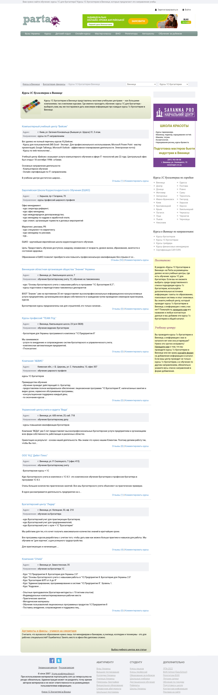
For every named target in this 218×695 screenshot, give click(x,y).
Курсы (48, 33)
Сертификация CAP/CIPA (168, 250)
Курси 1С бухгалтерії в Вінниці (56, 692)
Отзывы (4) (117, 549)
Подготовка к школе (173, 685)
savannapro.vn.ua (174, 165)
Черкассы (185, 212)
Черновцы (185, 219)
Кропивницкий (163, 206)
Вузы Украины (32, 33)
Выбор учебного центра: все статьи (128, 649)
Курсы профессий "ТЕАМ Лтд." (39, 318)
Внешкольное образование (110, 685)
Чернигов (184, 216)
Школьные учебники (140, 678)
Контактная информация (175, 688)
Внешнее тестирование (108, 672)
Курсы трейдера (164, 243)
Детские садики (171, 678)
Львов (159, 219)
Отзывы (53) (117, 260)
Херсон (183, 206)
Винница (160, 182)
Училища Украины (106, 678)
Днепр (159, 186)
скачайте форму (185, 353)
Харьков (184, 202)
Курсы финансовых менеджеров (172, 246)
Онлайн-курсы (82, 33)
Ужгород (184, 199)
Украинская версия (47, 667)
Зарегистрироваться (166, 9)
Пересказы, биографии (108, 682)
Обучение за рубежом (170, 33)
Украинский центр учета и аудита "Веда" (45, 409)
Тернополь (185, 196)
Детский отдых (63, 33)
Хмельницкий (186, 209)
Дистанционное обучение (142, 682)
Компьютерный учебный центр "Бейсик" (45, 126)
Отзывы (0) (117, 309)
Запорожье (161, 196)
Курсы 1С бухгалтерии (167, 240)
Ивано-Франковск (165, 199)
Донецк (160, 189)
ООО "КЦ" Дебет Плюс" (35, 455)
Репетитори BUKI (171, 675)
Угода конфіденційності (63, 673)
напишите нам (180, 309)
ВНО (118, 33)
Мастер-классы (103, 33)
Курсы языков (137, 668)
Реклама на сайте (171, 692)
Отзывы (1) (117, 181)
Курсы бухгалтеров (165, 236)
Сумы (182, 192)
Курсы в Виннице (31, 84)
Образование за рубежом (142, 675)
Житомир (161, 192)
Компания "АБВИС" (32, 360)
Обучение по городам (173, 682)
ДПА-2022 (168, 668)
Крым (159, 209)
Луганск (160, 212)
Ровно (183, 189)
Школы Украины (138, 688)
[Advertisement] (109, 59)
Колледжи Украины (106, 675)
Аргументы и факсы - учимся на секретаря (49, 630)
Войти (187, 9)
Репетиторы (131, 33)
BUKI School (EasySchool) (175, 672)
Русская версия (66, 667)
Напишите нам (162, 347)
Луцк (158, 216)
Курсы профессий (138, 672)
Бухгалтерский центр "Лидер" (38, 504)
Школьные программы (108, 692)
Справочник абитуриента (109, 688)
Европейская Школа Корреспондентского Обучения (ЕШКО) (56, 190)
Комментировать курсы (137, 181)
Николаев (161, 222)
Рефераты (135, 685)
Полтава (184, 186)
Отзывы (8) (117, 446)
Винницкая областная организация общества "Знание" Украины (58, 269)
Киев (158, 202)
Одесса (183, 182)
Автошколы (148, 33)
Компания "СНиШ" (32, 559)
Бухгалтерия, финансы (54, 84)
